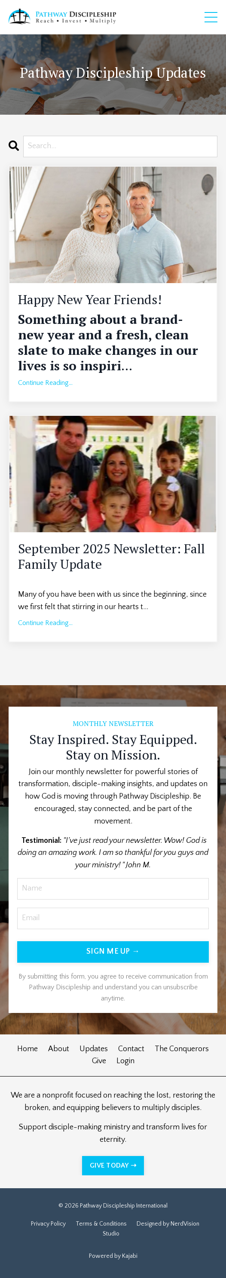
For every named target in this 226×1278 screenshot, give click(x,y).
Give (99, 1061)
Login (125, 1061)
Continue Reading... (45, 383)
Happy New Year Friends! (90, 299)
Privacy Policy (48, 1223)
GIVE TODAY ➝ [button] (113, 1165)
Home (27, 1049)
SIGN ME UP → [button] (113, 951)
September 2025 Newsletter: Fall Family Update (111, 556)
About (58, 1049)
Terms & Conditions (101, 1223)
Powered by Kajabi (113, 1256)
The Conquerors (182, 1049)
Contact (131, 1049)
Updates (93, 1049)
